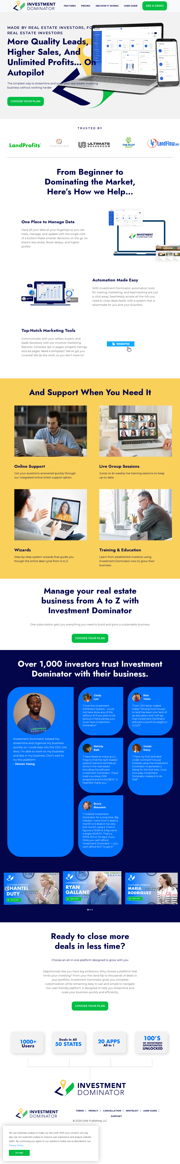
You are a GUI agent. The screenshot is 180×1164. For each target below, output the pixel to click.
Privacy (93, 1110)
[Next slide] (173, 888)
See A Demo (155, 5)
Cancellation (112, 1110)
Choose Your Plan (25, 101)
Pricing (85, 5)
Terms (80, 1110)
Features (70, 5)
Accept (19, 1152)
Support (116, 1116)
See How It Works (107, 5)
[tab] (88, 910)
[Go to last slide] (7, 888)
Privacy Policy (16, 1145)
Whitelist (132, 1110)
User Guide (130, 5)
